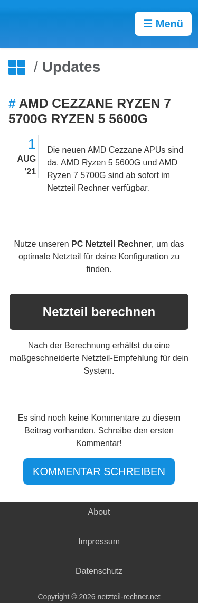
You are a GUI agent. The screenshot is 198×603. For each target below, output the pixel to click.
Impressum (99, 541)
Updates (71, 67)
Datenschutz (99, 571)
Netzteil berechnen (99, 311)
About (99, 511)
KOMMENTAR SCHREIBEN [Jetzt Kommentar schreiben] (99, 471)
